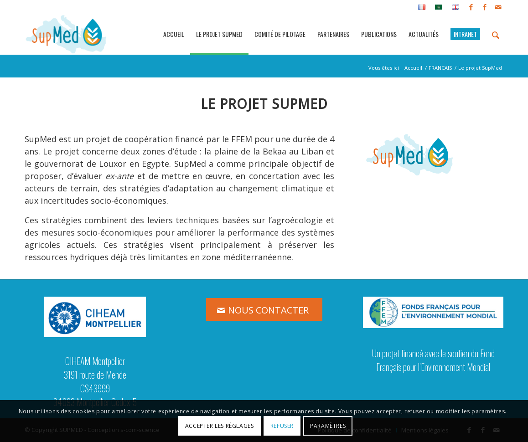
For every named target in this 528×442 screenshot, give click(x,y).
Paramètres (328, 426)
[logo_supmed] (66, 34)
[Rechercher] (495, 34)
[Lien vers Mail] (498, 7)
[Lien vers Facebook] (470, 7)
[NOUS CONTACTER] (264, 309)
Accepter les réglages (219, 426)
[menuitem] (422, 7)
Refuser (282, 426)
